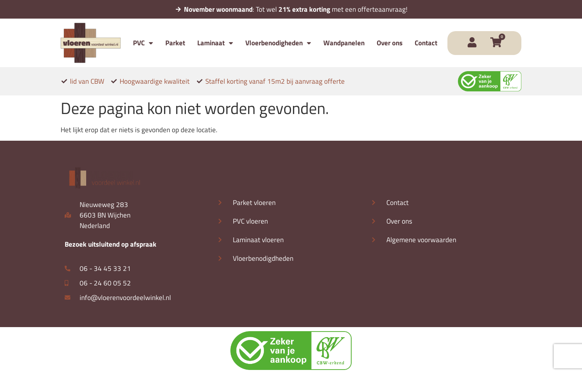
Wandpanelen (344, 43)
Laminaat (215, 43)
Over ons (390, 43)
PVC (143, 43)
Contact (426, 43)
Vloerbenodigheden (278, 43)
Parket (175, 43)
